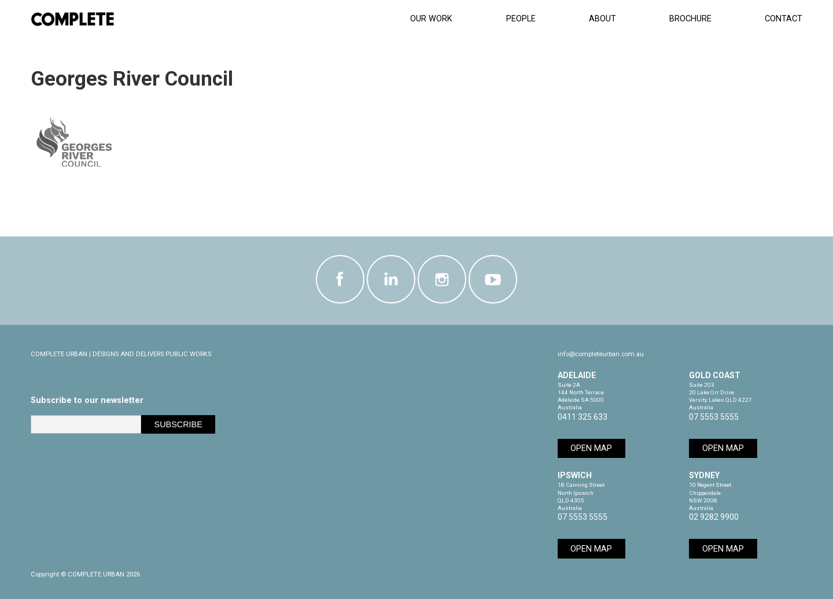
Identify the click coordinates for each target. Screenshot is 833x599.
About (602, 19)
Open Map (591, 448)
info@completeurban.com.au (601, 354)
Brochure (690, 19)
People (521, 19)
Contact (783, 19)
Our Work (431, 19)
